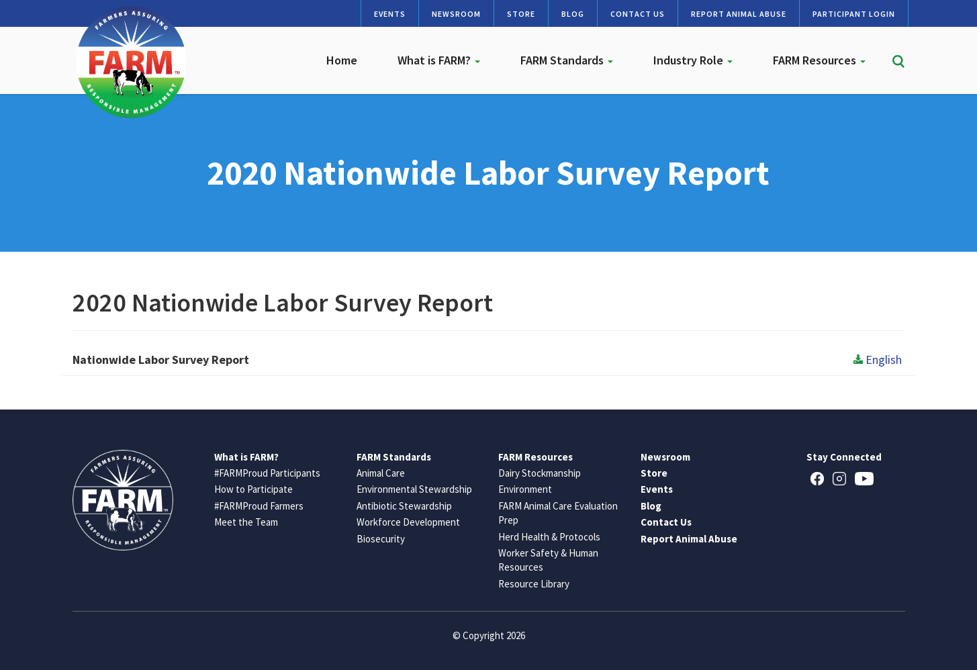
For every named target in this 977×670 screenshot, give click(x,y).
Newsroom (456, 14)
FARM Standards (566, 60)
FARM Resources (819, 60)
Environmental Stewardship (414, 489)
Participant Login (853, 14)
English (877, 359)
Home (341, 60)
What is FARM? (439, 60)
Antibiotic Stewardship (404, 505)
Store (521, 14)
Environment (525, 489)
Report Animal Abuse (738, 14)
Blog (572, 14)
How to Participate (253, 489)
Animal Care (381, 473)
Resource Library (533, 583)
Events (390, 14)
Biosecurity (381, 538)
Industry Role (693, 60)
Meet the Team (246, 522)
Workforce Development (408, 522)
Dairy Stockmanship (539, 473)
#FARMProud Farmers (259, 505)
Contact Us (637, 14)
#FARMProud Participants (267, 473)
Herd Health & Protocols (549, 536)
